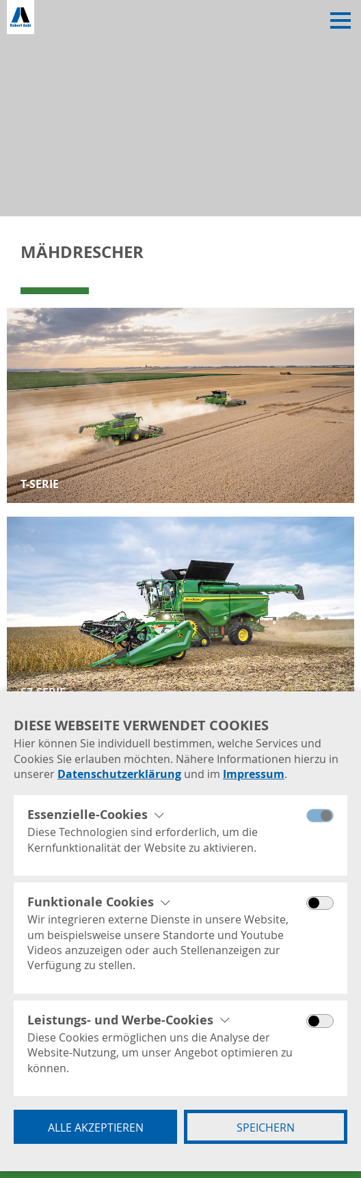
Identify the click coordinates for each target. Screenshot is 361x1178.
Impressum (253, 773)
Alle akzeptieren (96, 1127)
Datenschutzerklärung (119, 773)
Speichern (266, 1127)
